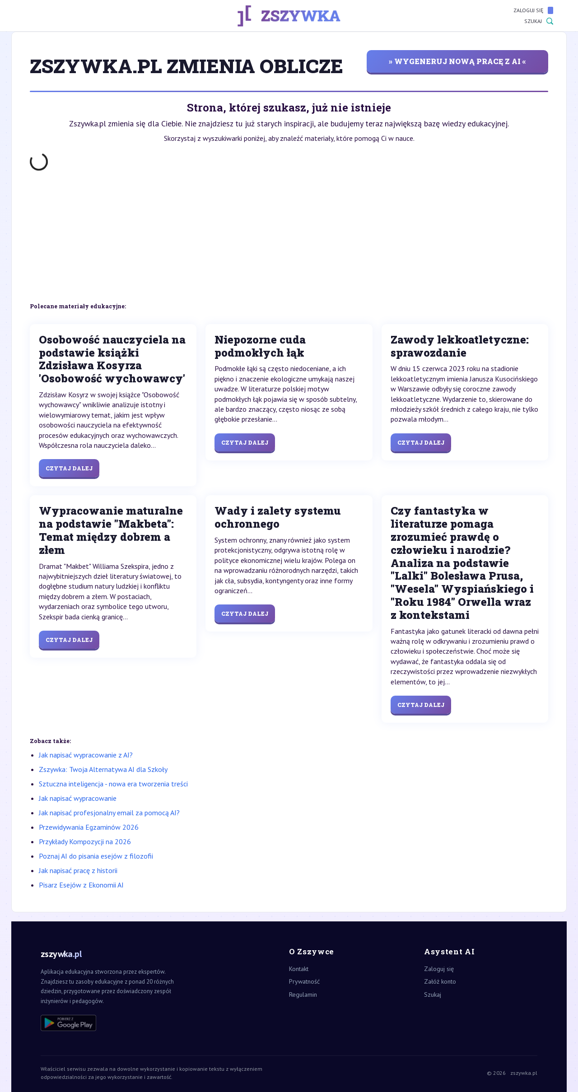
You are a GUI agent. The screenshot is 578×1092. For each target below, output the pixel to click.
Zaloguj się (533, 10)
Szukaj (538, 21)
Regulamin (303, 994)
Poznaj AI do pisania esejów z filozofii (96, 855)
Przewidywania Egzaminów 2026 (89, 827)
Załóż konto (440, 981)
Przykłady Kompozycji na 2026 (85, 841)
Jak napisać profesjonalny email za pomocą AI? (109, 812)
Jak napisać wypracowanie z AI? (86, 754)
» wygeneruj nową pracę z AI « (457, 61)
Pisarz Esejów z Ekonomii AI (81, 884)
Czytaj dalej (69, 468)
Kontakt (298, 969)
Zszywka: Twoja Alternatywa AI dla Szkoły (103, 769)
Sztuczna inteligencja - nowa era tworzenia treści (113, 783)
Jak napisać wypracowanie (78, 798)
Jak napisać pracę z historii (78, 870)
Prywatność (304, 981)
